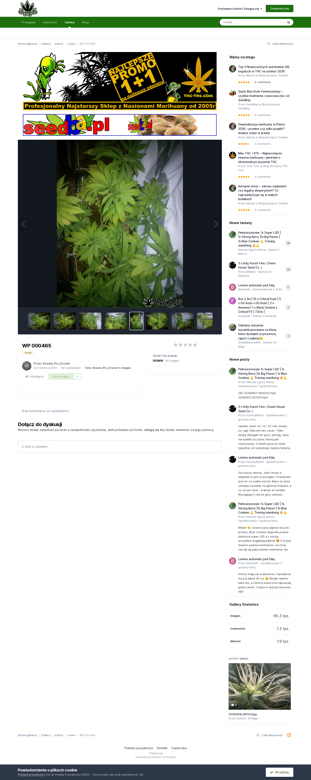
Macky (250, 75)
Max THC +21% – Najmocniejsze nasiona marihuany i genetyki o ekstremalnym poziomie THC (260, 158)
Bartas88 (244, 289)
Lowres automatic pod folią (256, 285)
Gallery (70, 24)
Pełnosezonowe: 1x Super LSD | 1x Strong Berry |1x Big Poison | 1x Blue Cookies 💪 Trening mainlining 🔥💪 (262, 374)
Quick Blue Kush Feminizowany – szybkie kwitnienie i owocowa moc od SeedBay (263, 96)
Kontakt (162, 748)
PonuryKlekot (246, 271)
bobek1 (241, 718)
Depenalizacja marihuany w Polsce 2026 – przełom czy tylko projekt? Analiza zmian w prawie (261, 129)
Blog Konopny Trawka (273, 75)
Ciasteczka (179, 748)
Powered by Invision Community (156, 757)
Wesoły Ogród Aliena (252, 249)
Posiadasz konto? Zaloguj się (240, 8)
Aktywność (50, 22)
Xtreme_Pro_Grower (56, 363)
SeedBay (252, 104)
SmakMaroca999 (249, 342)
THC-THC (252, 166)
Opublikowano (258, 386)
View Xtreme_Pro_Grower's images (108, 367)
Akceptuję (279, 772)
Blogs (85, 22)
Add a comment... (35, 446)
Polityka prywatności (138, 748)
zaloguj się (151, 430)
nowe (158, 360)
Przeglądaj (28, 22)
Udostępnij (34, 376)
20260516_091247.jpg (243, 714)
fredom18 (244, 316)
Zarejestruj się (279, 8)
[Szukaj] (241, 22)
